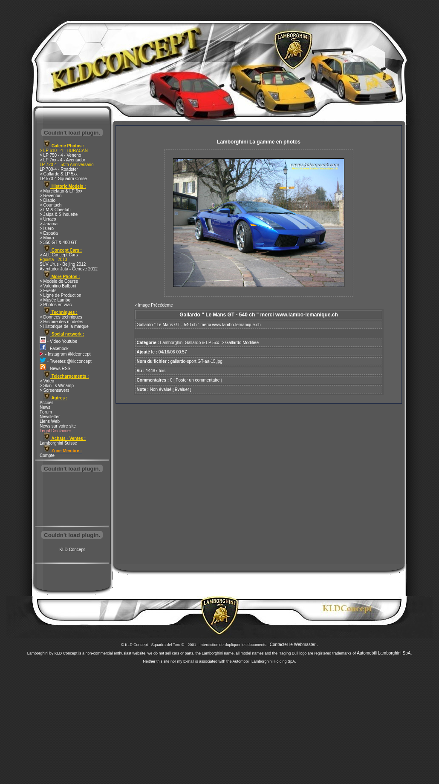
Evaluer (182, 389)
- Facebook (54, 348)
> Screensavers (54, 390)
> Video (47, 381)
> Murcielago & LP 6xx (61, 191)
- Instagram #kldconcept (65, 354)
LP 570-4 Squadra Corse (63, 178)
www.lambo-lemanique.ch (236, 324)
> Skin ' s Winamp (57, 385)
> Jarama (49, 223)
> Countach (50, 205)
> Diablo (47, 200)
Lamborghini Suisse (58, 443)
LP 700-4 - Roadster (59, 169)
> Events (48, 290)
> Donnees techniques (61, 317)
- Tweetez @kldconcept (66, 361)
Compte (47, 455)
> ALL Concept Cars (59, 255)
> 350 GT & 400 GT (58, 242)
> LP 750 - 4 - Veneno (60, 155)
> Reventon (50, 195)
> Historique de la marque (64, 326)
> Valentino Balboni (58, 286)
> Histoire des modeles (61, 321)
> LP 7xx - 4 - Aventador (62, 160)
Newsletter (50, 416)
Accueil (46, 402)
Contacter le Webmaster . (294, 644)
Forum (46, 412)
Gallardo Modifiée (242, 342)
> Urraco (48, 219)
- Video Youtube (58, 341)
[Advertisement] (72, 500)
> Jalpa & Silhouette (59, 214)
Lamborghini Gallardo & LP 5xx (189, 342)
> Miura (47, 237)
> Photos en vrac (56, 304)
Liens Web (50, 421)
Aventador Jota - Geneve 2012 (69, 269)
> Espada (49, 233)
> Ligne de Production (60, 295)
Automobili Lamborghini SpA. (384, 653)
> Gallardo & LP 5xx (59, 174)
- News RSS (55, 368)
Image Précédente (155, 305)
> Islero (47, 228)
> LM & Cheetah (55, 209)
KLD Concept (71, 549)
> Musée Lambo (55, 300)
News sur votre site (58, 426)
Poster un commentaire (198, 380)
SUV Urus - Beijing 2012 (63, 264)
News (45, 407)
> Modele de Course (59, 281)
